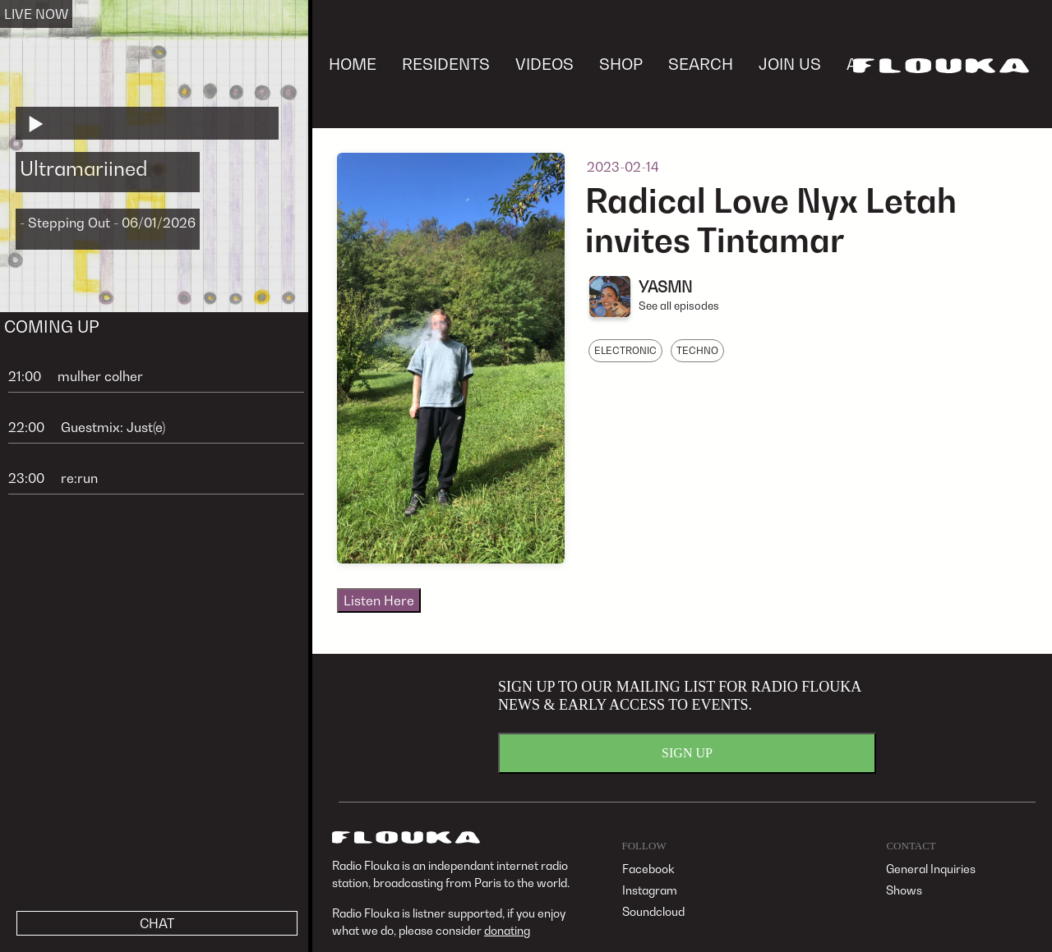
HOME (352, 63)
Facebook (648, 869)
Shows (904, 890)
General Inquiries (931, 869)
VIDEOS (544, 63)
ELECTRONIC (625, 350)
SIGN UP (687, 753)
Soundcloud (653, 911)
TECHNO (697, 350)
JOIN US (790, 63)
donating (507, 930)
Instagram (649, 890)
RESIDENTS (446, 63)
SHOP (621, 63)
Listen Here (379, 600)
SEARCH (700, 63)
